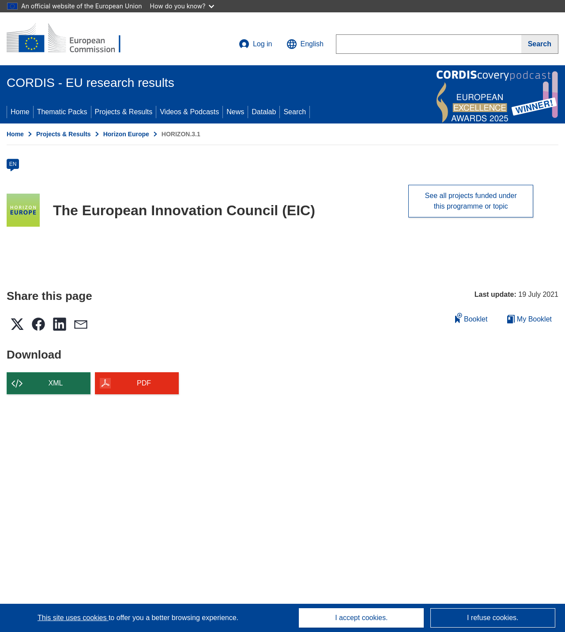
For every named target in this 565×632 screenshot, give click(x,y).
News (235, 112)
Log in (255, 44)
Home (20, 112)
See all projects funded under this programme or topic (471, 201)
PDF (144, 383)
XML (56, 383)
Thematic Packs (62, 112)
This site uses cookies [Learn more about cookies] (73, 617)
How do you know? (182, 6)
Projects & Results (124, 112)
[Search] (539, 44)
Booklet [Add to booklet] (471, 318)
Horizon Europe (126, 134)
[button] (305, 44)
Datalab (264, 112)
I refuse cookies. (493, 617)
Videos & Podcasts (189, 112)
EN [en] (13, 164)
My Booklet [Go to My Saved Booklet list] (529, 319)
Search (294, 112)
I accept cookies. (361, 617)
